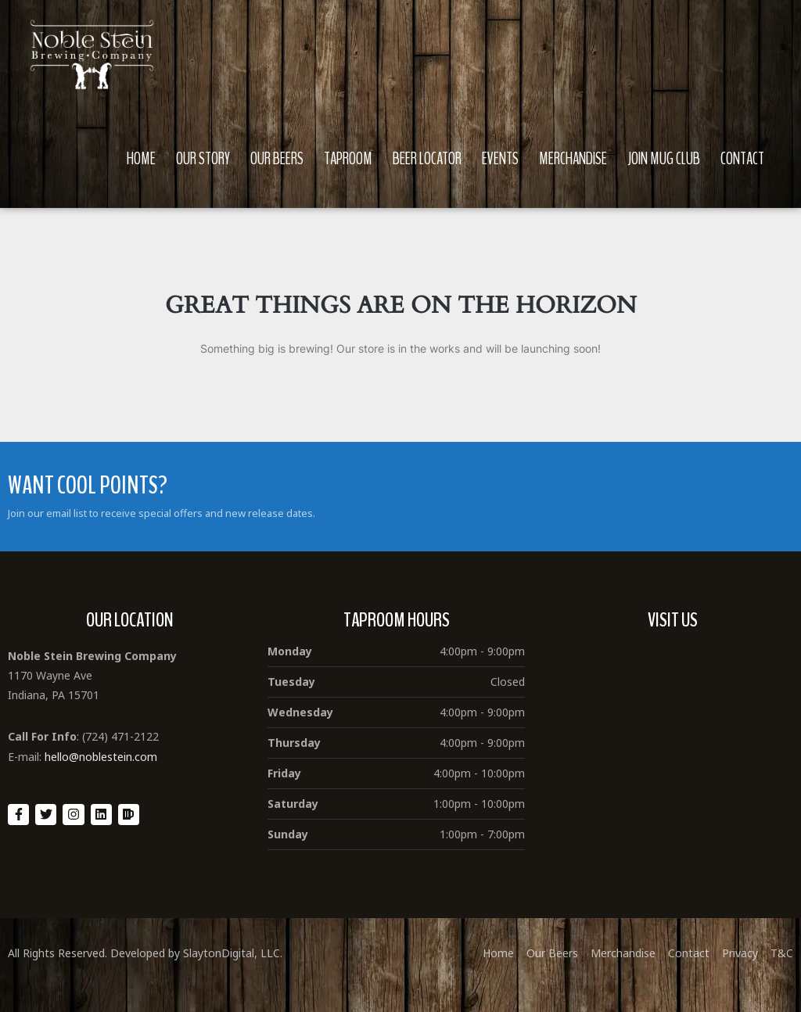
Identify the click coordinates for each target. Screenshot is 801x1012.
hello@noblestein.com (101, 756)
